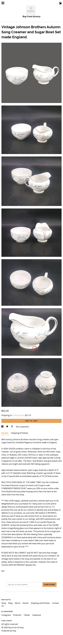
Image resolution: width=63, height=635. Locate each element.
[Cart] (60, 4)
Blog (10, 603)
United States (18, 415)
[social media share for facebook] (2, 426)
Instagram (6, 615)
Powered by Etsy (8, 630)
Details (5, 433)
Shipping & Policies (19, 433)
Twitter (27, 615)
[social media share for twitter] (7, 426)
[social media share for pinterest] (12, 426)
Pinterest (17, 615)
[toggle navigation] (2, 3)
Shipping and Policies (40, 603)
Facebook (36, 615)
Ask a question (22, 426)
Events (26, 603)
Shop (4, 603)
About (18, 603)
